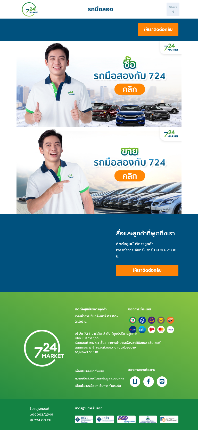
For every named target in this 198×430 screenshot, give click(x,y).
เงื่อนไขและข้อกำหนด (89, 371)
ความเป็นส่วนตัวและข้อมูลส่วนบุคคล (100, 378)
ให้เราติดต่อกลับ (158, 30)
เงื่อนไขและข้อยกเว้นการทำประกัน (98, 386)
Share (173, 9)
